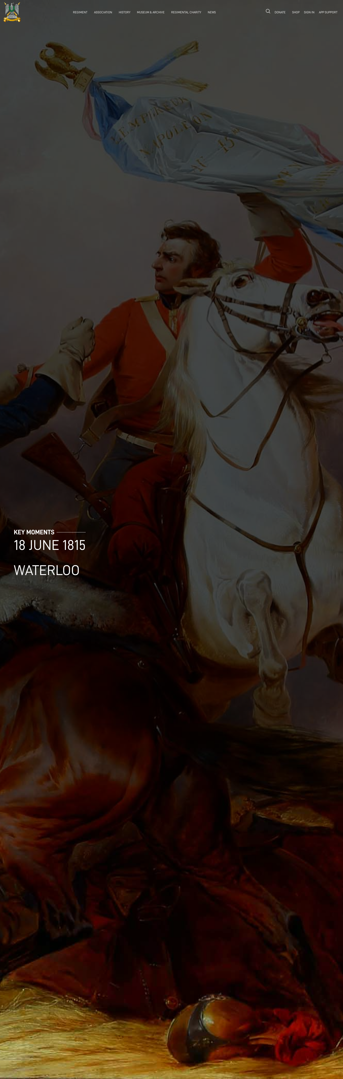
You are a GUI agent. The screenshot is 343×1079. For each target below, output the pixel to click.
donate (280, 12)
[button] (79, 12)
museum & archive (151, 12)
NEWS (212, 12)
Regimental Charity (186, 12)
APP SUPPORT (328, 12)
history (124, 12)
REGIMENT (80, 12)
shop (296, 12)
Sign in (309, 12)
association (103, 12)
